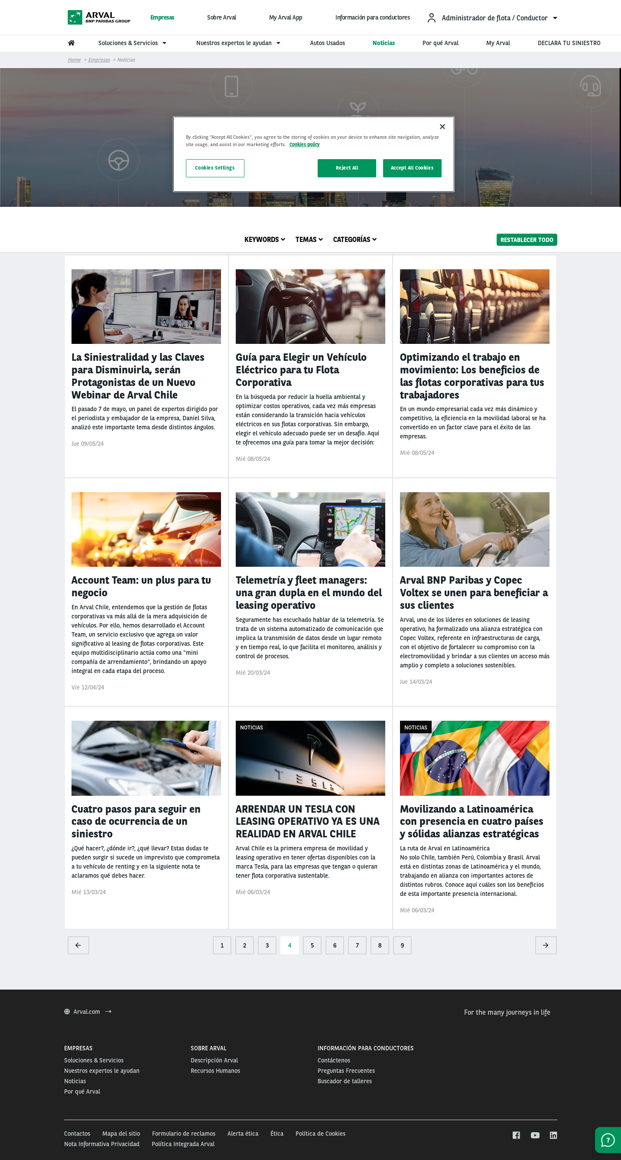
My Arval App (285, 17)
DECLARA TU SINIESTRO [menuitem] (569, 42)
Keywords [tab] (264, 239)
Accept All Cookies (412, 168)
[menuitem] (491, 18)
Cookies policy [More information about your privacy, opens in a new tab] (304, 144)
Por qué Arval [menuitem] (440, 42)
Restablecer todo (527, 239)
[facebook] (516, 1136)
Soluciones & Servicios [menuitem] (133, 42)
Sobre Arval (221, 17)
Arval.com (87, 1011)
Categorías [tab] (355, 239)
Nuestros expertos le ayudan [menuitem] (239, 42)
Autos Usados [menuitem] (327, 42)
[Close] (442, 126)
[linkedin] (553, 1136)
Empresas (162, 17)
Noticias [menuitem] (384, 42)
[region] (314, 154)
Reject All (347, 168)
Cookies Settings (214, 168)
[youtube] (534, 1136)
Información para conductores (372, 17)
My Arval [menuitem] (498, 42)
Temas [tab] (309, 239)
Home (74, 60)
